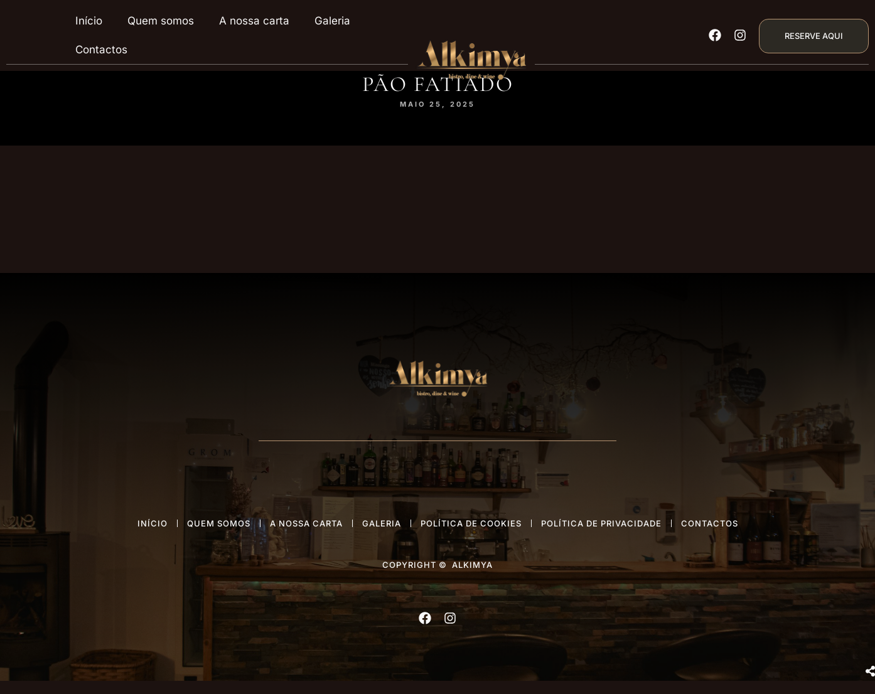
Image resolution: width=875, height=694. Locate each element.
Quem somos (160, 20)
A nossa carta (254, 20)
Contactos (101, 49)
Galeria (332, 20)
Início (88, 20)
